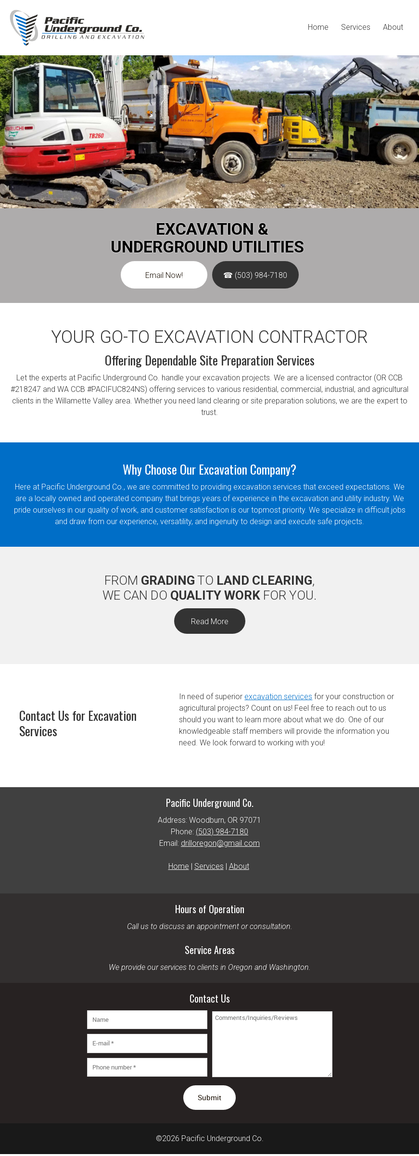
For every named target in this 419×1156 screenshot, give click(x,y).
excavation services (278, 696)
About (239, 866)
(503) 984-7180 (222, 831)
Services (209, 866)
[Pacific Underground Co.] (77, 28)
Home (178, 866)
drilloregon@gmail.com (220, 843)
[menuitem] (318, 28)
